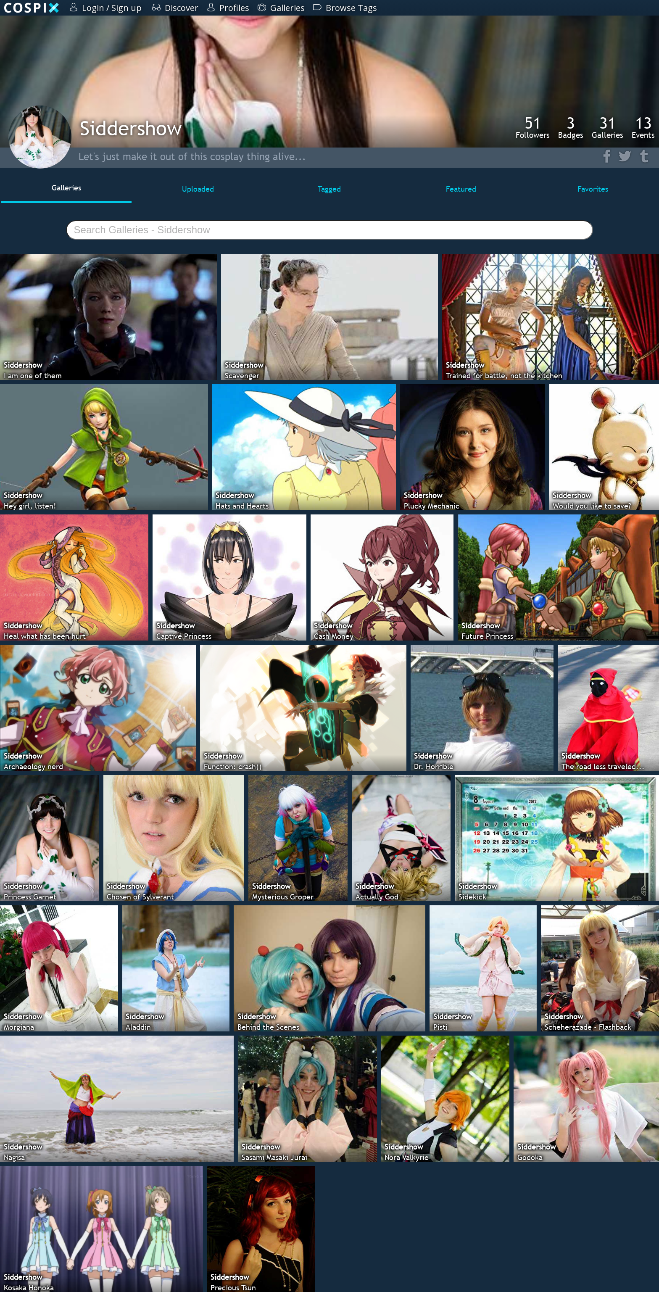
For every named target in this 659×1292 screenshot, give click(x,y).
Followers (533, 127)
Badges (570, 127)
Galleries (607, 127)
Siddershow (131, 128)
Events (643, 127)
